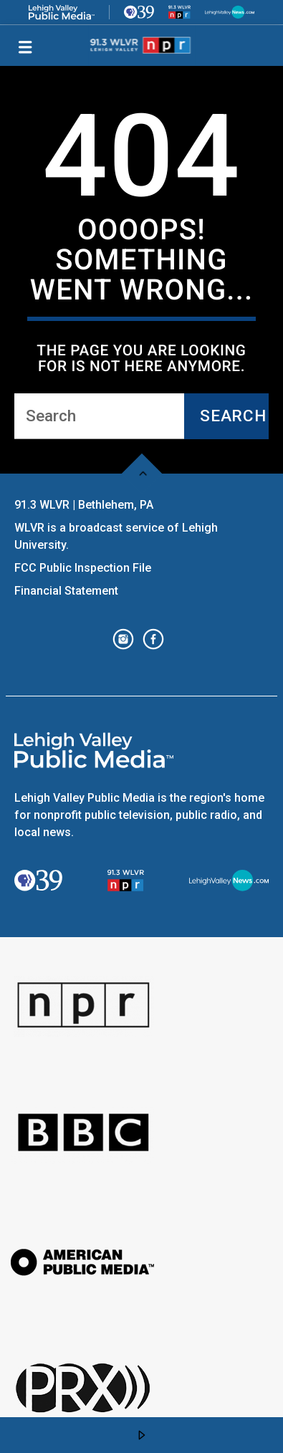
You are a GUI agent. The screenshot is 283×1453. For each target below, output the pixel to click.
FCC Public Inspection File (82, 568)
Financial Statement (67, 591)
